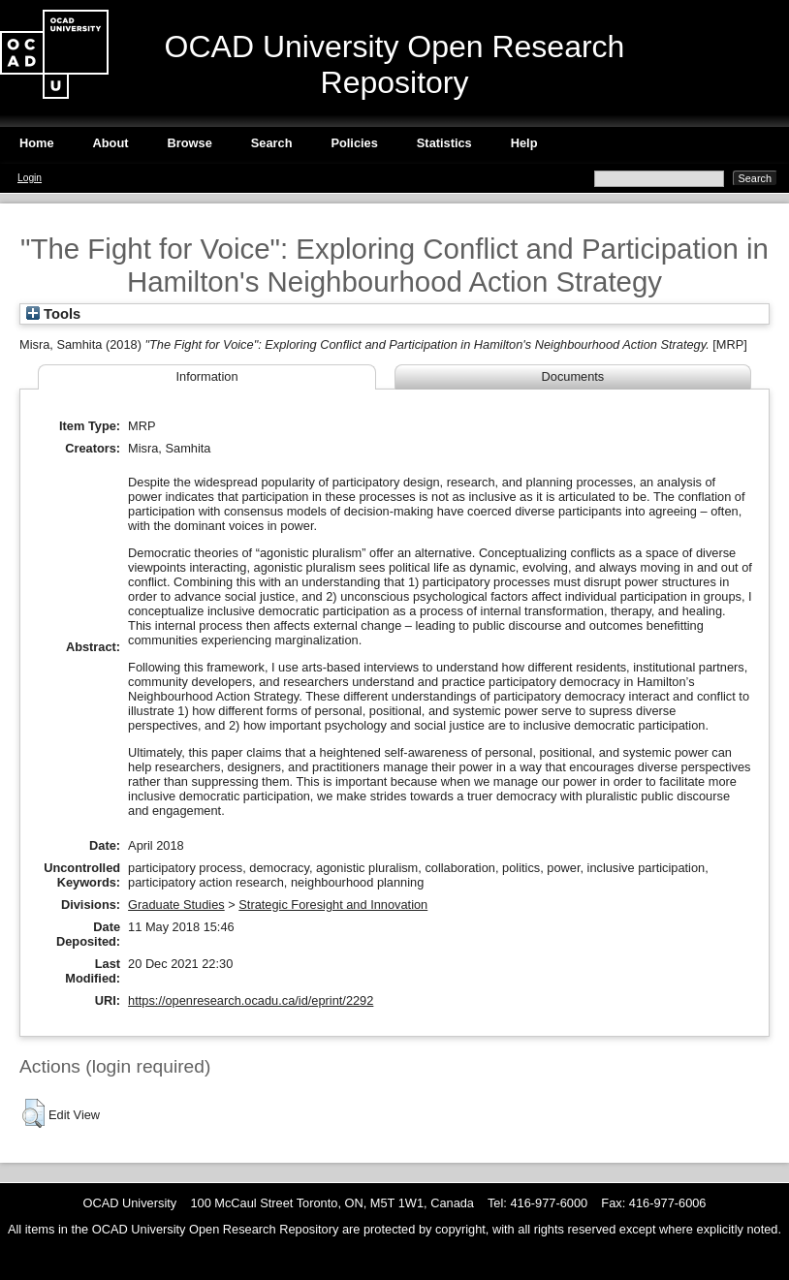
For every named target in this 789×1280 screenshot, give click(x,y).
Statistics (444, 143)
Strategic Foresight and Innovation (332, 904)
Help (524, 143)
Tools (53, 314)
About (111, 143)
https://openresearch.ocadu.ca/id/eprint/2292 (250, 1000)
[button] (33, 1113)
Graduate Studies (176, 904)
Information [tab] (206, 376)
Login (29, 177)
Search (272, 143)
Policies (354, 143)
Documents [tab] (573, 376)
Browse (190, 143)
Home (36, 143)
